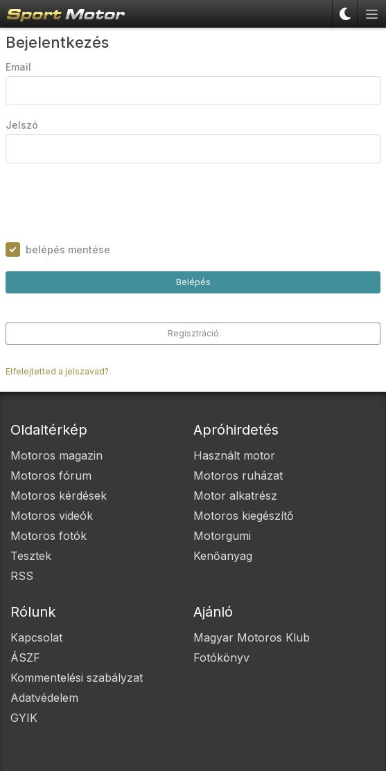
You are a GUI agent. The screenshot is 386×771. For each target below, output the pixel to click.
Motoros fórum (50, 475)
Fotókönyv (221, 657)
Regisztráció (193, 333)
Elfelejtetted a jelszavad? (57, 371)
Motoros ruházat (238, 475)
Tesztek (30, 556)
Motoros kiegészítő (243, 516)
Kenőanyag (222, 556)
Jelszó (22, 125)
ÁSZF (25, 657)
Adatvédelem (44, 698)
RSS (21, 576)
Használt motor (234, 455)
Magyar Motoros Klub (251, 637)
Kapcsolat (36, 637)
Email (18, 67)
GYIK (23, 718)
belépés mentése (68, 249)
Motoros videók (51, 516)
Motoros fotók (48, 536)
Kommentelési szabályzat (76, 677)
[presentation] (111, 203)
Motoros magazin (56, 455)
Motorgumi (222, 536)
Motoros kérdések (58, 495)
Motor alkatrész (235, 495)
